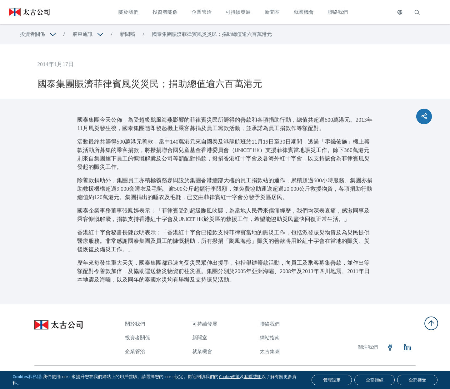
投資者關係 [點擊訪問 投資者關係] (165, 12)
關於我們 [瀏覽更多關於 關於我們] (135, 324)
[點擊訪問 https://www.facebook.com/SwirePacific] (390, 347)
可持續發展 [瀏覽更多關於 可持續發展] (204, 324)
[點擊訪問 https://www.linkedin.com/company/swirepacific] (407, 347)
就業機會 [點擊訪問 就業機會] (304, 12)
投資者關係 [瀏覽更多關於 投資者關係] (32, 34)
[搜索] (417, 12)
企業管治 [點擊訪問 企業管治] (202, 12)
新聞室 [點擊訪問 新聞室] (272, 12)
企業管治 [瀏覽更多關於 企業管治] (135, 351)
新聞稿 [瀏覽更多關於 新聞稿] (127, 34)
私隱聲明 (253, 376)
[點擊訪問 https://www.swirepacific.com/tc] (25, 12)
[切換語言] (400, 12)
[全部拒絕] (374, 380)
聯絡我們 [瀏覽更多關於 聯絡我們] (270, 324)
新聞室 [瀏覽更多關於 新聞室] (199, 338)
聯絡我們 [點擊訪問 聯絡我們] (338, 12)
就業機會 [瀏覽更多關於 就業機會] (202, 351)
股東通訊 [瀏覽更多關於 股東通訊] (82, 34)
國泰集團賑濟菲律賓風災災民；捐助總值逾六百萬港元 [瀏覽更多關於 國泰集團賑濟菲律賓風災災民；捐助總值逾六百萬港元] (212, 34)
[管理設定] (332, 380)
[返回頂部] (431, 323)
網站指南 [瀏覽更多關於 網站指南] (270, 338)
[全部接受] (417, 380)
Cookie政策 (229, 376)
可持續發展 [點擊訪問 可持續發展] (238, 12)
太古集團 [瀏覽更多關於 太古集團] (270, 351)
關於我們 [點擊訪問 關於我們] (128, 12)
